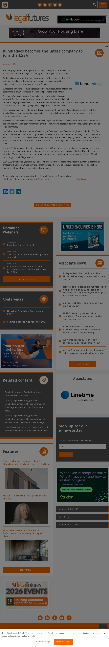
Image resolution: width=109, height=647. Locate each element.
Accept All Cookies (63, 641)
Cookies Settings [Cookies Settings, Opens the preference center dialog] (43, 641)
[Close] (104, 633)
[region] (54, 638)
